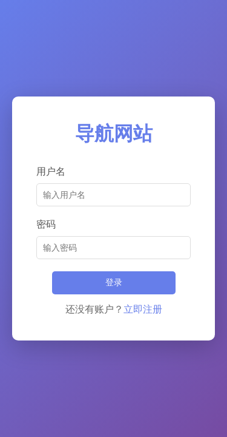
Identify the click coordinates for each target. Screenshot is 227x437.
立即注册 (142, 309)
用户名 (50, 171)
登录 (113, 282)
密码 (46, 224)
